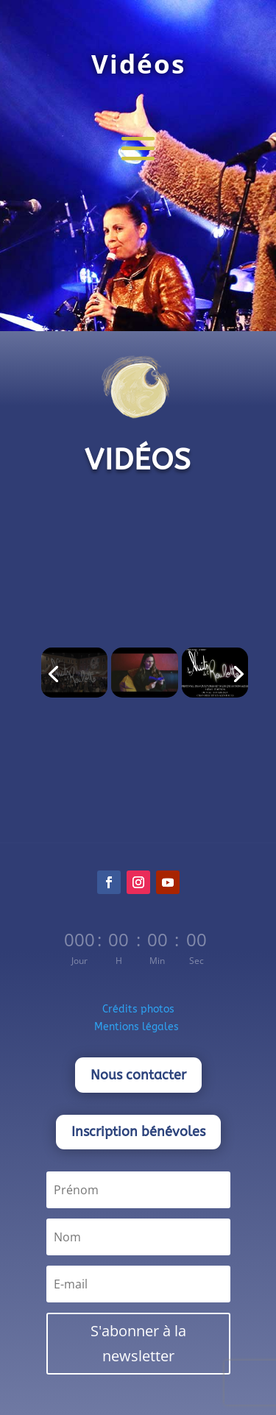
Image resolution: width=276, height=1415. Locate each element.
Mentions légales (138, 1027)
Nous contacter (138, 1075)
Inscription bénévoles (138, 1132)
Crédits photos (138, 1009)
